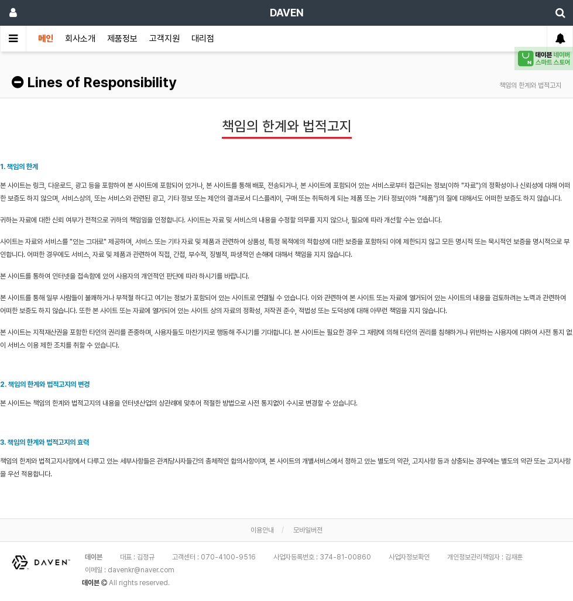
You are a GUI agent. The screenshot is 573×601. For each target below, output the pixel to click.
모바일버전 (307, 530)
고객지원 (164, 38)
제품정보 (122, 38)
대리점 (202, 38)
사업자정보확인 (409, 557)
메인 (45, 38)
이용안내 (262, 530)
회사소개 (80, 38)
